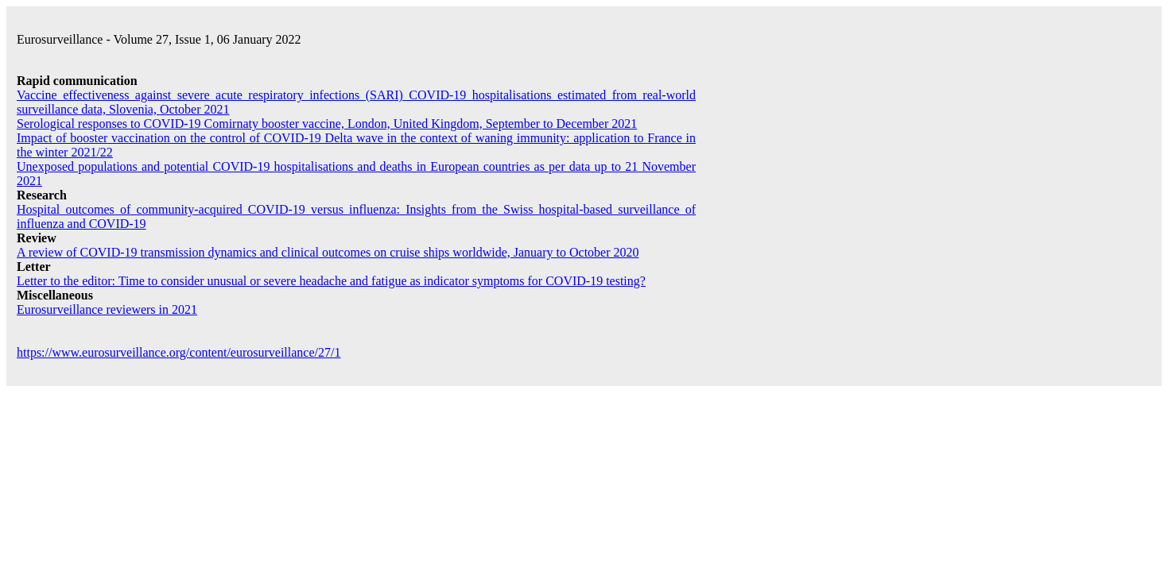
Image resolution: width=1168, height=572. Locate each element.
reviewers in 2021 (107, 309)
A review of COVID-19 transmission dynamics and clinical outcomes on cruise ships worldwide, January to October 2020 (328, 252)
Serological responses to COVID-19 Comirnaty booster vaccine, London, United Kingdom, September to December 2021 (327, 123)
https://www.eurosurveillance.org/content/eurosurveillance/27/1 (178, 352)
